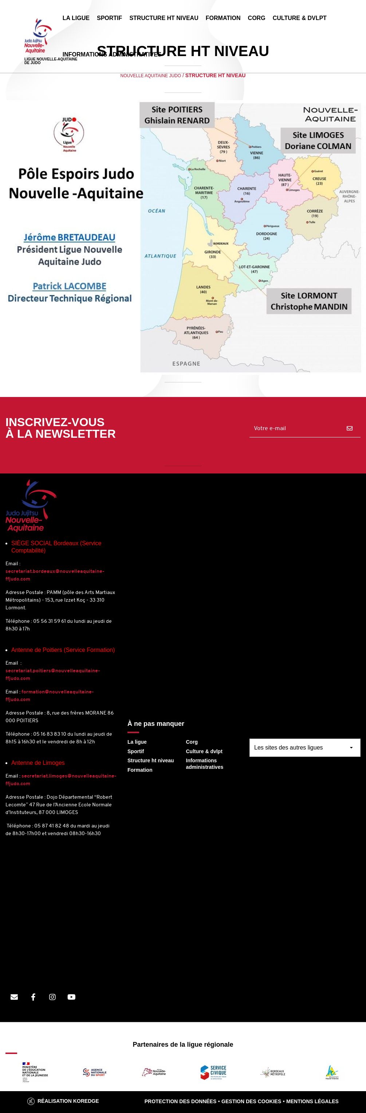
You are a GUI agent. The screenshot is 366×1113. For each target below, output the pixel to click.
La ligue (137, 742)
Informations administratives (205, 764)
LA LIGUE (76, 18)
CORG (256, 18)
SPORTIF (109, 18)
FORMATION (223, 18)
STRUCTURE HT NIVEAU (163, 18)
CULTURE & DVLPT (300, 18)
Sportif (135, 751)
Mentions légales (312, 1101)
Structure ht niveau (150, 760)
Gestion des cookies (251, 1101)
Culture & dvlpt (204, 751)
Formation (139, 770)
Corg (192, 742)
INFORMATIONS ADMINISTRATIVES (112, 54)
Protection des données (181, 1101)
